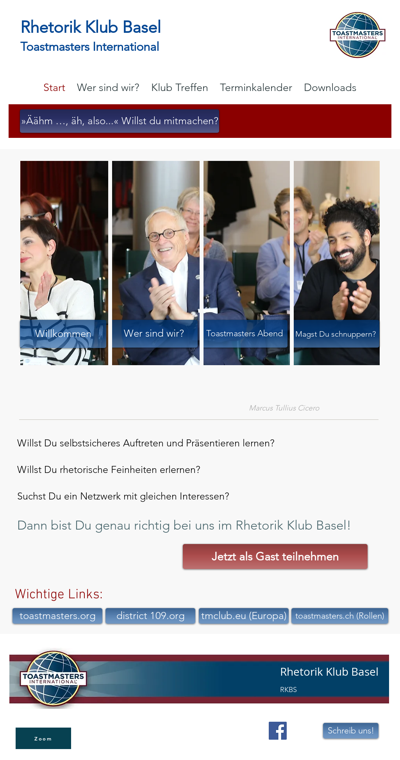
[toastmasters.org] (57, 616)
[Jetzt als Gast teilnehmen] (275, 556)
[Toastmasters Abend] (245, 334)
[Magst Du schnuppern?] (335, 334)
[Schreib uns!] (351, 731)
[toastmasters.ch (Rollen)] (339, 616)
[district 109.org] (150, 616)
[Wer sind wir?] (154, 334)
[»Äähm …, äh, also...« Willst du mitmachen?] (119, 121)
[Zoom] (43, 738)
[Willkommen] (63, 334)
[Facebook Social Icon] (278, 731)
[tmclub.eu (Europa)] (244, 616)
